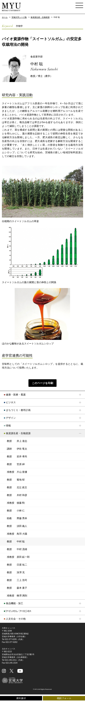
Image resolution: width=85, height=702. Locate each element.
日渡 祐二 (17, 564)
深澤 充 (16, 572)
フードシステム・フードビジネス (17, 611)
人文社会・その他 (15, 618)
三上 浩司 (17, 580)
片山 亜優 (17, 472)
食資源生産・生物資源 (40, 17)
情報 (7, 425)
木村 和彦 (17, 495)
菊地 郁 (16, 479)
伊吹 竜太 (17, 448)
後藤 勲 (16, 502)
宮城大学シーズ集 (19, 17)
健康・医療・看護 (15, 394)
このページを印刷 (42, 383)
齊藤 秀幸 (17, 518)
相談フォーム (64, 698)
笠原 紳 (16, 464)
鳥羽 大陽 (17, 533)
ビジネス (10, 402)
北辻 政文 (17, 487)
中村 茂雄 (17, 549)
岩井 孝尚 (17, 456)
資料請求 (21, 698)
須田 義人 (17, 526)
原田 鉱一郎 (18, 557)
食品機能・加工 (13, 603)
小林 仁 (16, 510)
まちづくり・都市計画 (17, 410)
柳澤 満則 (17, 595)
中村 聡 (36, 64)
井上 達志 (17, 441)
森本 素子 (17, 587)
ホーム (5, 17)
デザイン (10, 417)
